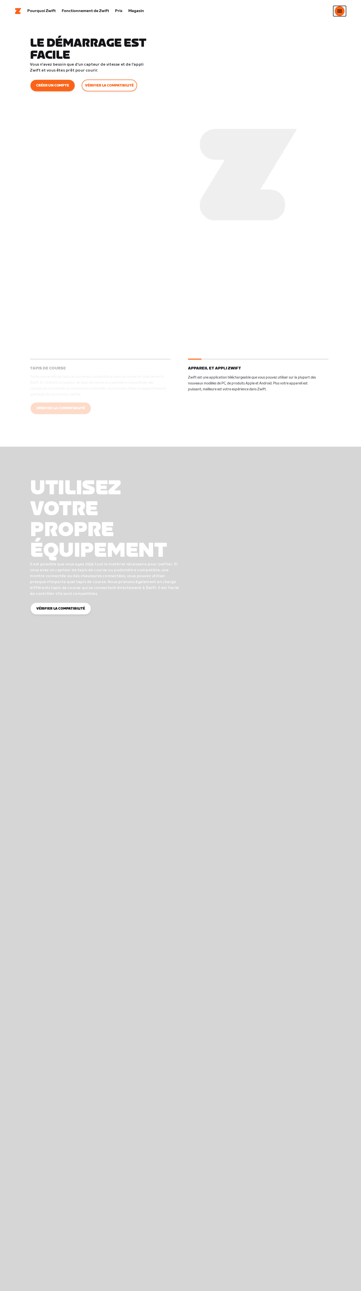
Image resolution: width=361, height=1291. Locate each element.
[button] (100, 391)
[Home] (18, 11)
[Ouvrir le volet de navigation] (339, 11)
